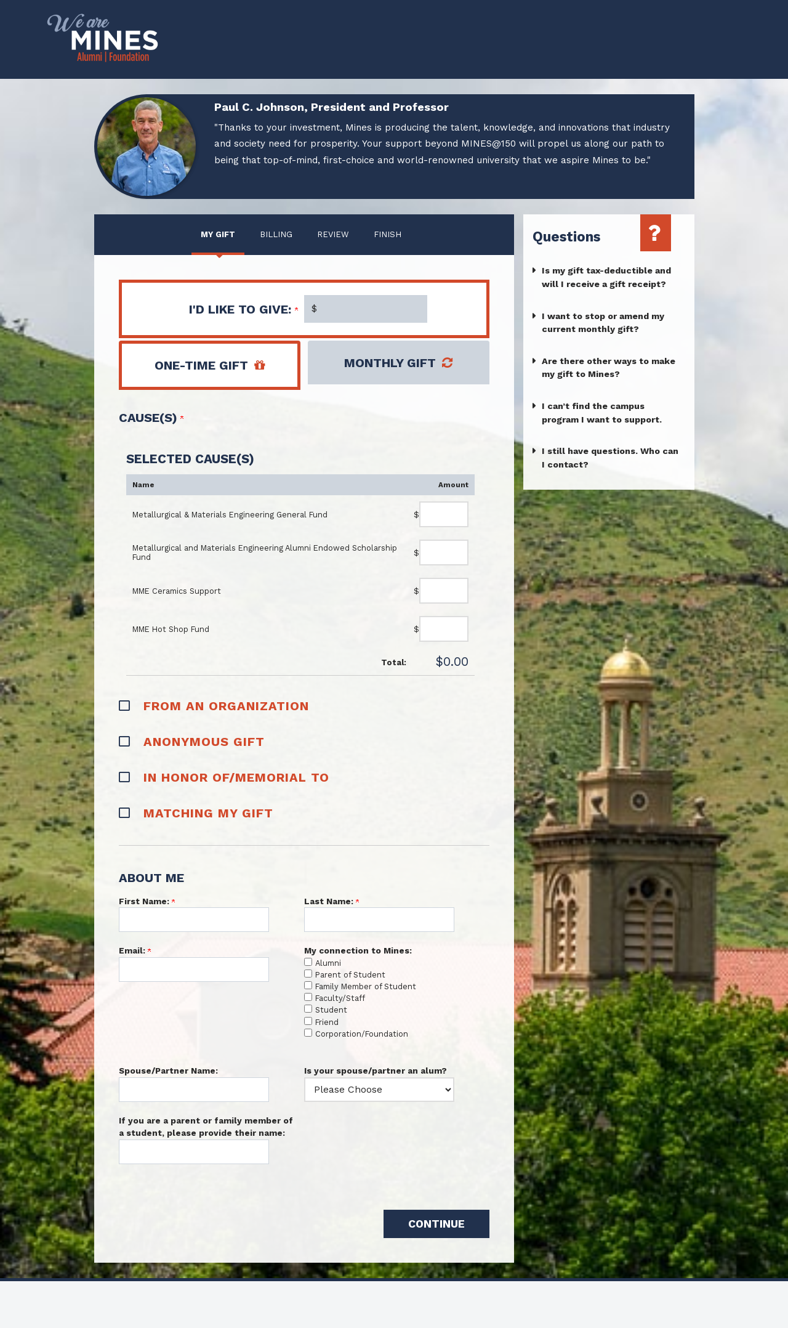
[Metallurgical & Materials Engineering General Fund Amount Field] (443, 514)
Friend (327, 1022)
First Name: (147, 901)
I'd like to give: (243, 309)
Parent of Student (350, 974)
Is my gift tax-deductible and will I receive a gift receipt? (606, 277)
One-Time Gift (201, 365)
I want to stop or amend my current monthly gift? (603, 322)
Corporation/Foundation (361, 1034)
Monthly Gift (390, 362)
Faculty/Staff (340, 998)
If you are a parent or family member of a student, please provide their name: (206, 1126)
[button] (304, 704)
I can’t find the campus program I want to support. (602, 412)
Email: (135, 950)
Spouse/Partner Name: (168, 1070)
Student (331, 1009)
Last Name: (331, 901)
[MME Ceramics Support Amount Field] (443, 591)
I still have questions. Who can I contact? (610, 457)
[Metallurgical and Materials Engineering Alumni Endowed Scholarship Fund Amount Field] (443, 552)
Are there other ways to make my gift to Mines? (608, 367)
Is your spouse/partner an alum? (375, 1070)
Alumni (328, 963)
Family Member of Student (365, 986)
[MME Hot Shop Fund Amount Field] (443, 629)
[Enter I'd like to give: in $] (365, 309)
